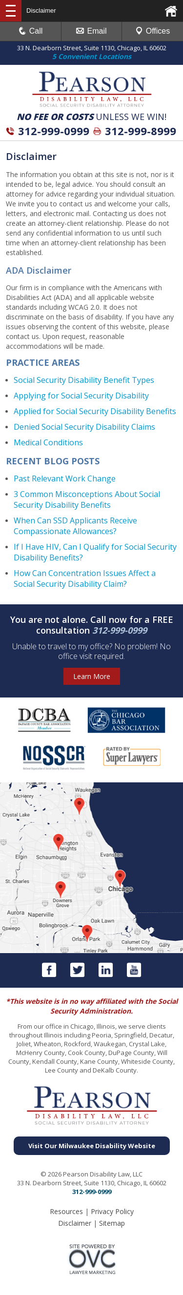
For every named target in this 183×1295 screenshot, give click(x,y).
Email (91, 31)
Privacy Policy (112, 1211)
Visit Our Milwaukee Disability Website (91, 1145)
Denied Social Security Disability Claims (84, 426)
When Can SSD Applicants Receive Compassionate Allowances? (75, 526)
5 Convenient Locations (91, 56)
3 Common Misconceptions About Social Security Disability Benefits (87, 499)
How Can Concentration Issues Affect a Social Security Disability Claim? (85, 578)
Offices (152, 31)
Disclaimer (74, 1223)
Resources (66, 1211)
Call (31, 31)
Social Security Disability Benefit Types (84, 380)
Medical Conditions (48, 442)
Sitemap (112, 1223)
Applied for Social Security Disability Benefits (95, 411)
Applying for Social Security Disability (81, 395)
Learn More (91, 676)
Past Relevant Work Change (65, 478)
